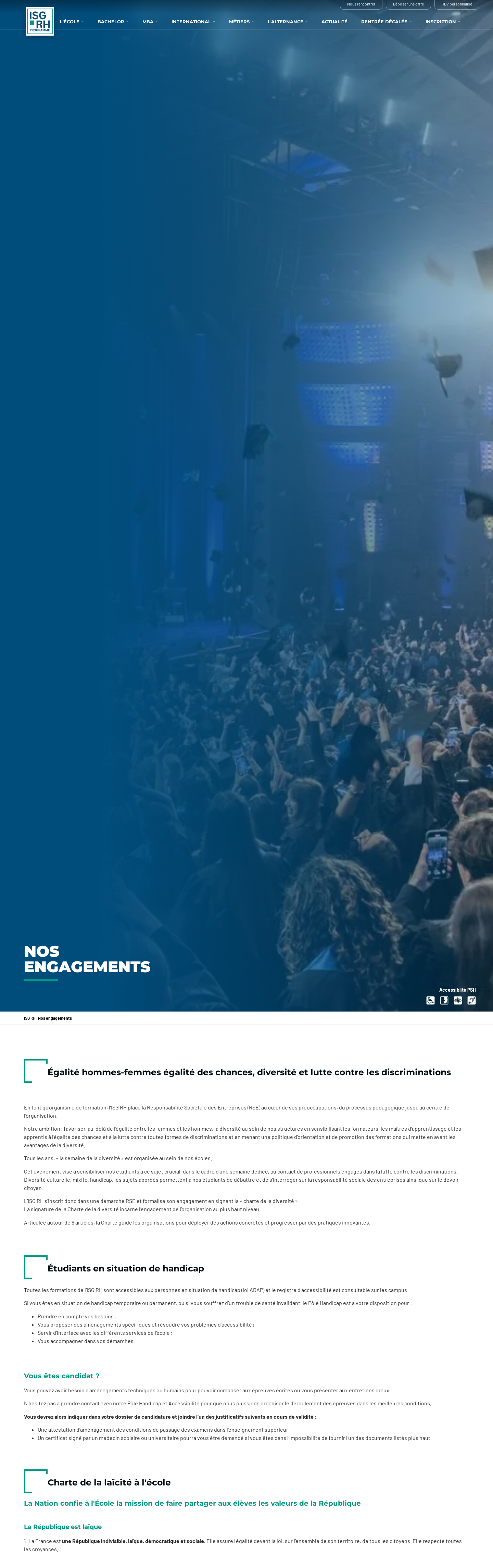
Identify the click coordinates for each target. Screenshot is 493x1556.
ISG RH (30, 1018)
